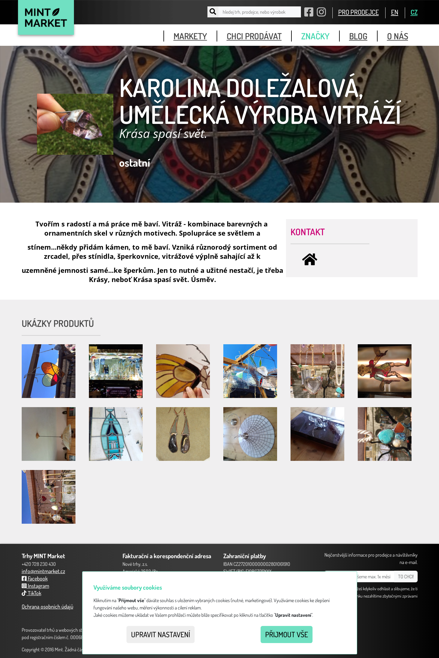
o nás (397, 36)
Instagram (35, 585)
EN (394, 12)
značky (315, 36)
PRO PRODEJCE (358, 12)
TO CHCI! (406, 576)
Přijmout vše (286, 634)
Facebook (35, 578)
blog (358, 36)
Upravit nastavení (160, 634)
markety (190, 36)
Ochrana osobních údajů (47, 606)
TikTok (31, 593)
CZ (414, 12)
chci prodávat (254, 36)
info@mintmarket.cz (43, 571)
